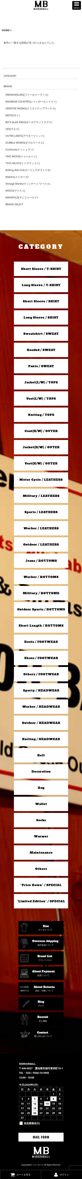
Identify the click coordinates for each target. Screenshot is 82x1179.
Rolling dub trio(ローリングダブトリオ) (28, 170)
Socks (41, 820)
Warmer (41, 836)
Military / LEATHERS (41, 496)
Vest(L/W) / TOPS (41, 399)
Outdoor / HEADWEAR (41, 723)
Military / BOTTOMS (41, 593)
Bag (41, 788)
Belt (41, 755)
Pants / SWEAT (41, 366)
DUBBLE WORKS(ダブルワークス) (24, 142)
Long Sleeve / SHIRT (41, 317)
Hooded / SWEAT (41, 350)
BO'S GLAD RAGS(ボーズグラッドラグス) (28, 122)
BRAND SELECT (14, 204)
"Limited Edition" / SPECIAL (41, 901)
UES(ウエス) (12, 129)
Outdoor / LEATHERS (41, 544)
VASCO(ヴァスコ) (15, 190)
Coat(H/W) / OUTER (41, 431)
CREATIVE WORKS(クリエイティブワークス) (30, 108)
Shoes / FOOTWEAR (41, 658)
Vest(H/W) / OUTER (41, 463)
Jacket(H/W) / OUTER (41, 447)
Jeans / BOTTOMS (41, 561)
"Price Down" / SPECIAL (41, 885)
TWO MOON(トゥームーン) (21, 156)
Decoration (41, 771)
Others (41, 869)
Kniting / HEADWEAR (41, 739)
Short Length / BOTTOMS (41, 626)
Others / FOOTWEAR (41, 674)
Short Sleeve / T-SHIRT (41, 269)
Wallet (41, 804)
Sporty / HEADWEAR (41, 690)
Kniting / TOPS (41, 415)
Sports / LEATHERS (41, 512)
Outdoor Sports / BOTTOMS (41, 609)
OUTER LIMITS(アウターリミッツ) (24, 135)
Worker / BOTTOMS (41, 577)
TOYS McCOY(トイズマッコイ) (22, 163)
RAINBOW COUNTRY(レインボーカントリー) (31, 101)
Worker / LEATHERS (41, 528)
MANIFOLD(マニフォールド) (21, 197)
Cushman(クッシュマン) (19, 149)
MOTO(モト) (12, 115)
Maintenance (41, 853)
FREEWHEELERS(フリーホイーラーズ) (26, 94)
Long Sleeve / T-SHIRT (41, 285)
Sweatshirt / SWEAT (41, 334)
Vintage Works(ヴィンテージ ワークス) (27, 183)
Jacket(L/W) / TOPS (41, 382)
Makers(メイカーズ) (16, 177)
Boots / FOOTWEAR (41, 642)
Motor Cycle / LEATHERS (41, 480)
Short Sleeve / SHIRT (41, 301)
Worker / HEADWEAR (41, 707)
